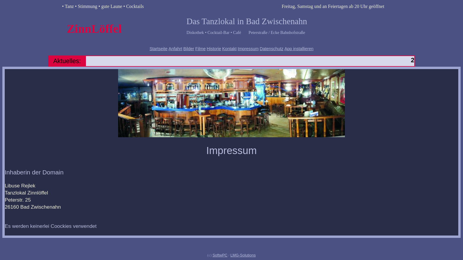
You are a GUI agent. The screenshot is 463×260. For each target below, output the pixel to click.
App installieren (298, 48)
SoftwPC (220, 255)
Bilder (188, 48)
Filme (200, 48)
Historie (214, 48)
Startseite (158, 48)
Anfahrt (175, 48)
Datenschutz (271, 48)
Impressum (248, 48)
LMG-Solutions (243, 255)
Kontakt (229, 48)
